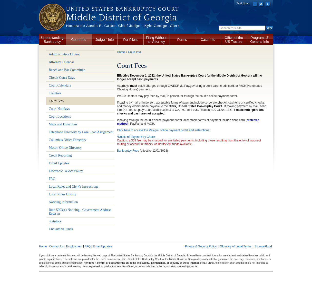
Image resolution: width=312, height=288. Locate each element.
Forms (182, 40)
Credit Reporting (60, 155)
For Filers (130, 40)
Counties (55, 93)
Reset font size (261, 4)
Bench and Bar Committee (67, 70)
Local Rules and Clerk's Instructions (73, 186)
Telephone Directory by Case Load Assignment (81, 132)
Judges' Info (105, 40)
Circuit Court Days (62, 77)
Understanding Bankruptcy (52, 40)
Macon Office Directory (65, 147)
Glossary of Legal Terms (235, 246)
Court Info (78, 40)
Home (121, 52)
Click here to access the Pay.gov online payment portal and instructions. (163, 130)
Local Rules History (62, 194)
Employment (74, 246)
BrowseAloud (263, 246)
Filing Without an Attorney (156, 40)
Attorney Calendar (61, 62)
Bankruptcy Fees (128, 150)
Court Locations (60, 116)
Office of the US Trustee (233, 40)
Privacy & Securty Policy (201, 246)
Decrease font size (255, 4)
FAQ (52, 179)
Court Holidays (59, 109)
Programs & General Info (259, 40)
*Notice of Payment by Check (136, 137)
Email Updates (59, 163)
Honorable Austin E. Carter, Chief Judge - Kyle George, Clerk (123, 26)
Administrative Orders (64, 54)
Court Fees (56, 101)
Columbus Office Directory (67, 140)
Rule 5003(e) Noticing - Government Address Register (80, 211)
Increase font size (268, 4)
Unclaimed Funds (61, 229)
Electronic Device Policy (66, 171)
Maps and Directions (63, 124)
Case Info (208, 40)
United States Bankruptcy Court (122, 9)
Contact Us (56, 246)
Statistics (55, 221)
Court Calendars (60, 85)
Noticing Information (63, 202)
